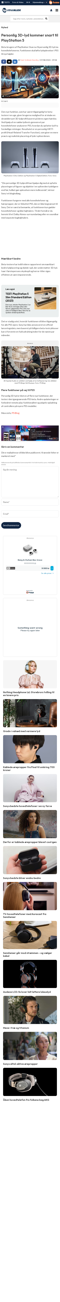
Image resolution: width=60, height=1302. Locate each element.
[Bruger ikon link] (51, 10)
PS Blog (16, 413)
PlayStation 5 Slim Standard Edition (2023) (18, 297)
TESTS (5, 2)
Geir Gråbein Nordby (29, 60)
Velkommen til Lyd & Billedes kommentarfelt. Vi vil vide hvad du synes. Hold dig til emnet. (28, 463)
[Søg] (46, 18)
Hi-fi (28, 2)
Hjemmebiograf (39, 2)
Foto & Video (17, 2)
